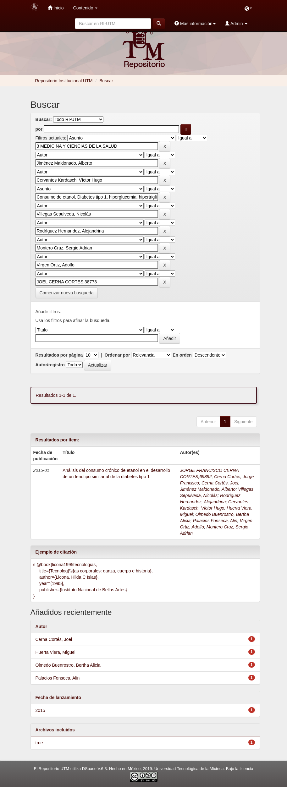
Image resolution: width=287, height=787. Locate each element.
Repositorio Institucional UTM (64, 80)
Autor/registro (50, 364)
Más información (195, 23)
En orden (182, 355)
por (39, 129)
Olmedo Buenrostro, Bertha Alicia (68, 665)
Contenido (85, 7)
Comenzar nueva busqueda (67, 292)
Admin (236, 23)
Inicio (56, 7)
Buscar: (44, 119)
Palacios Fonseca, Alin (215, 520)
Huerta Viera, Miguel (55, 652)
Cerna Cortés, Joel (219, 482)
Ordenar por (117, 355)
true (39, 742)
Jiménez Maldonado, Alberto (207, 489)
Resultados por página (59, 355)
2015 (40, 710)
